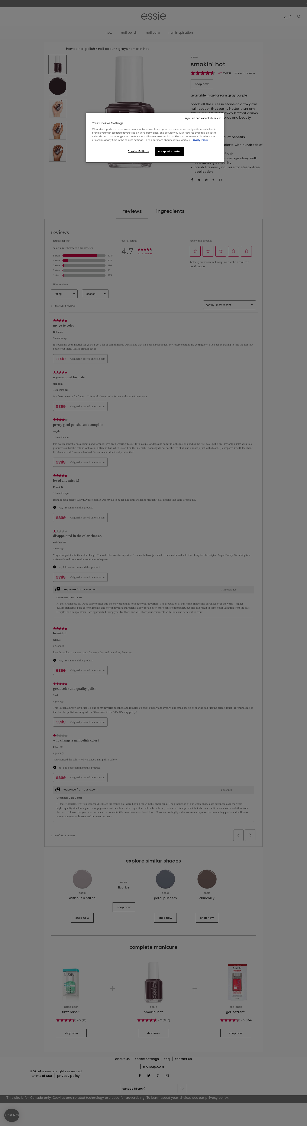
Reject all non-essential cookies (202, 118)
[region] (155, 138)
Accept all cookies (169, 151)
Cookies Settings (138, 151)
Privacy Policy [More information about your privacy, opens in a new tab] (199, 140)
